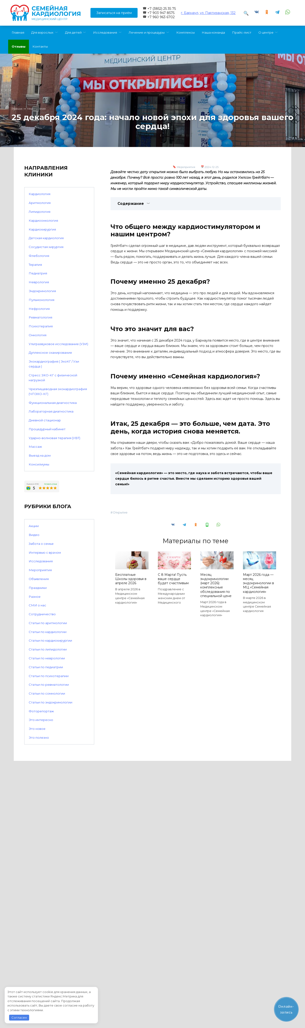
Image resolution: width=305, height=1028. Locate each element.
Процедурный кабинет (47, 429)
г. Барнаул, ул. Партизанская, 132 (208, 13)
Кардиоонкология (43, 220)
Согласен (19, 1017)
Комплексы (185, 32)
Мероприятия (186, 167)
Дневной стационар (45, 420)
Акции (34, 526)
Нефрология (39, 309)
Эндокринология (42, 291)
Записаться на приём (114, 13)
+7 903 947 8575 (160, 13)
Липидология (39, 211)
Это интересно (41, 720)
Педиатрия (38, 273)
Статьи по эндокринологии (50, 702)
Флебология (39, 256)
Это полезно (39, 737)
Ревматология (40, 317)
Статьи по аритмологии (48, 623)
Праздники (38, 588)
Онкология (37, 335)
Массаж (35, 446)
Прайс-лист (241, 32)
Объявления (39, 579)
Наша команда (213, 32)
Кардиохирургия (42, 229)
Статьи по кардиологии (47, 632)
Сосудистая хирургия (46, 247)
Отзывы (18, 46)
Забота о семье (41, 543)
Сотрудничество (42, 614)
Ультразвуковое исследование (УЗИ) (58, 344)
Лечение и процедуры (147, 32)
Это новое (37, 729)
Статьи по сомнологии (47, 693)
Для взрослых (42, 32)
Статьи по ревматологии (49, 684)
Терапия (35, 264)
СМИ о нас (37, 605)
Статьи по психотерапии (49, 676)
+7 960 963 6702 (161, 17)
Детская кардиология (46, 238)
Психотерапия (41, 326)
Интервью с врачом (45, 552)
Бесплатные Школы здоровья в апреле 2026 (130, 579)
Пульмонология (41, 300)
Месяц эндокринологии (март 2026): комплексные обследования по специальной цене (216, 585)
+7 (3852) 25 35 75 (161, 9)
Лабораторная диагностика (51, 411)
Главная (18, 32)
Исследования (105, 32)
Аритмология (40, 203)
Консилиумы (39, 464)
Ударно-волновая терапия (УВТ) (54, 438)
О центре (266, 32)
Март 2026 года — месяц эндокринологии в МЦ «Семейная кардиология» (258, 583)
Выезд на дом (40, 455)
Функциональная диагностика (53, 403)
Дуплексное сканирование (50, 352)
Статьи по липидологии (48, 649)
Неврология (39, 282)
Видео (34, 535)
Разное (35, 596)
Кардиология (39, 194)
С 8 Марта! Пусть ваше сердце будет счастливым (173, 579)
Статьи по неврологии (47, 658)
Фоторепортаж (41, 711)
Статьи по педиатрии (46, 667)
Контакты (40, 46)
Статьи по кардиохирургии (50, 640)
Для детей (73, 32)
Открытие (120, 512)
